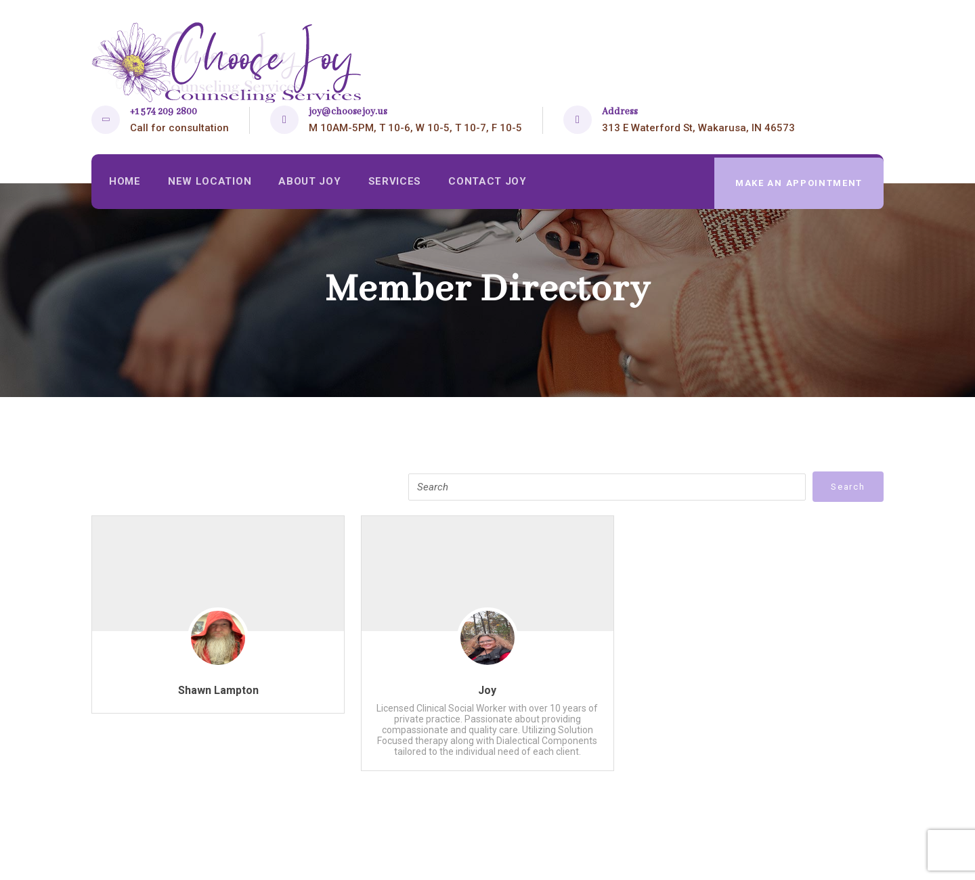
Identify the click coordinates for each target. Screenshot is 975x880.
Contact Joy (493, 183)
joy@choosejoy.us (348, 112)
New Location (211, 183)
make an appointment (798, 183)
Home (125, 183)
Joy (487, 690)
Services (399, 183)
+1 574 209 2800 (163, 112)
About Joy (312, 183)
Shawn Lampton (218, 690)
